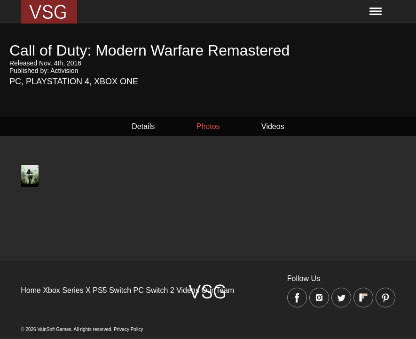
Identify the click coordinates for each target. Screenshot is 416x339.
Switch (120, 290)
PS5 (100, 290)
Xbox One (116, 81)
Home (31, 290)
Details (143, 126)
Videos (272, 126)
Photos (208, 126)
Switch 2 (160, 290)
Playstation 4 (57, 81)
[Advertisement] (208, 260)
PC (15, 81)
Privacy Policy (128, 329)
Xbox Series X (66, 290)
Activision (64, 70)
